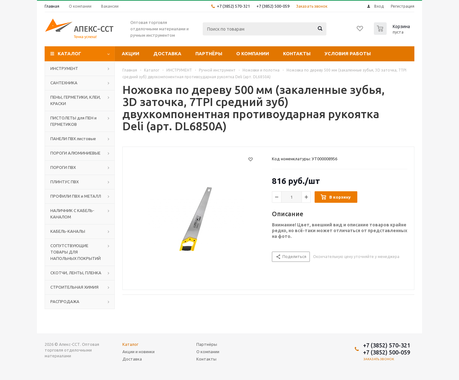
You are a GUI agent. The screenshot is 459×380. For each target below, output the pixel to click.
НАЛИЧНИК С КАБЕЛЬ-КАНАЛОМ (72, 213)
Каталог (69, 53)
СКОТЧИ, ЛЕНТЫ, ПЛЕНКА (75, 272)
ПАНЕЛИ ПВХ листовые (73, 138)
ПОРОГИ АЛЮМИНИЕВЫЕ (75, 153)
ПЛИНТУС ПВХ (64, 181)
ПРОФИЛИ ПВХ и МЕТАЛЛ (75, 196)
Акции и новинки (138, 351)
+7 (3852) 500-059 (272, 6)
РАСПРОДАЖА (64, 301)
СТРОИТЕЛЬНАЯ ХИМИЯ (74, 287)
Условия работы (347, 53)
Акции (130, 53)
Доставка (167, 53)
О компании (252, 53)
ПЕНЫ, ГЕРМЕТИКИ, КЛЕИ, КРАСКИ (75, 100)
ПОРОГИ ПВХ (63, 167)
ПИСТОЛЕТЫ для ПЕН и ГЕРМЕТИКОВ (73, 121)
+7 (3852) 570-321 (233, 6)
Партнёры (208, 53)
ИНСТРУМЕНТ (64, 68)
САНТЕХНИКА (63, 82)
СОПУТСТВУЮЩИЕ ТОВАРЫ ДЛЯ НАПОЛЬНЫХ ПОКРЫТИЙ (75, 252)
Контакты (296, 53)
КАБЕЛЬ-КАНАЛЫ (67, 231)
